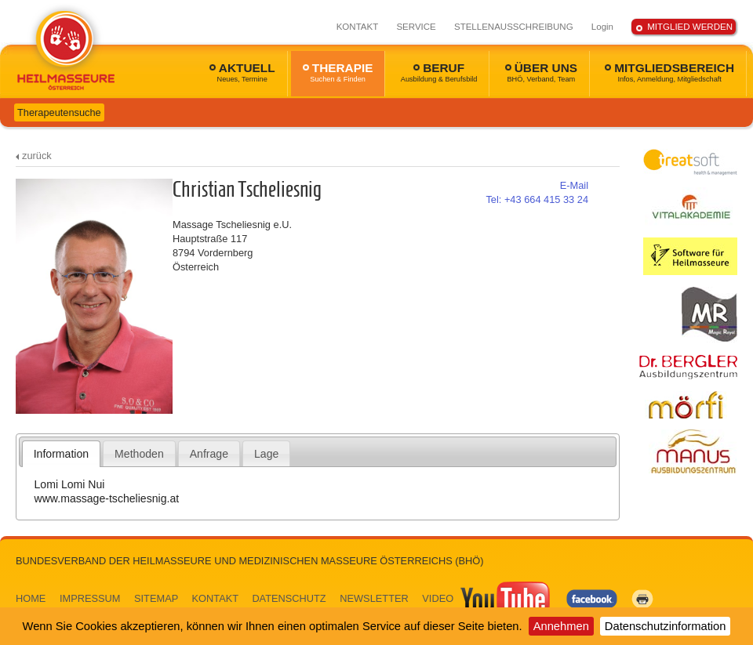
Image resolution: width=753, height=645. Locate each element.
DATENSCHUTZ (289, 598)
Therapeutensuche (59, 112)
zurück (37, 155)
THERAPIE (338, 72)
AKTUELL (242, 72)
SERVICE (415, 26)
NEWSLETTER (374, 598)
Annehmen (561, 626)
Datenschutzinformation (665, 626)
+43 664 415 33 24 (537, 199)
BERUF (439, 72)
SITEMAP (156, 598)
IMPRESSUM (90, 598)
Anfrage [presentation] (209, 454)
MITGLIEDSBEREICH (669, 72)
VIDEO (487, 598)
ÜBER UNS (541, 72)
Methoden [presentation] (139, 454)
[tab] (61, 453)
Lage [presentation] (266, 454)
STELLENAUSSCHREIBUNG (513, 26)
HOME (30, 598)
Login (602, 26)
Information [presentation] (61, 454)
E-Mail (574, 185)
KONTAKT (357, 26)
